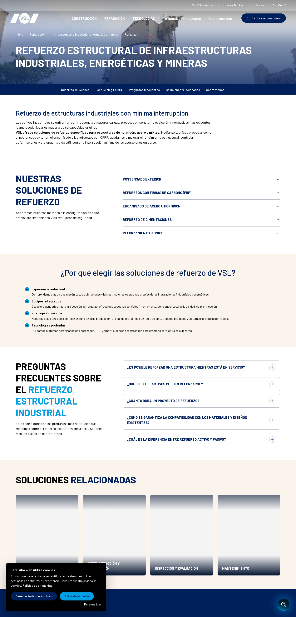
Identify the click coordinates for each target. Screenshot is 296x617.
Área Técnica (232, 5)
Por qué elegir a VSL (109, 90)
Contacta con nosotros (263, 18)
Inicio (19, 34)
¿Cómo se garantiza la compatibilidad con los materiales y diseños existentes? (187, 420)
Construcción (84, 18)
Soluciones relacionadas (183, 90)
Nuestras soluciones (75, 90)
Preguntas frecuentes (144, 90)
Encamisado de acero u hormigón (151, 206)
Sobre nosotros (220, 18)
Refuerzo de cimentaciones (147, 219)
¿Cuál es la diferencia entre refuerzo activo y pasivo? (176, 439)
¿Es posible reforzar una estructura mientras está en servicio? (186, 367)
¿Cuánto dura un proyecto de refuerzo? (163, 401)
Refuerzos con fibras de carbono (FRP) (157, 193)
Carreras (258, 5)
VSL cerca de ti (203, 5)
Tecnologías (143, 18)
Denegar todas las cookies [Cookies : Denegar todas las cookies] (34, 596)
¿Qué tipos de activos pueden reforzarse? (165, 384)
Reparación (114, 18)
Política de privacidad (37, 585)
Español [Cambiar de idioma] (279, 5)
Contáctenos (215, 90)
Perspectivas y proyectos (181, 18)
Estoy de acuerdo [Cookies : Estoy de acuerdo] (77, 596)
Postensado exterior (142, 179)
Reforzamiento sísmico (143, 233)
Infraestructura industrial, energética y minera (85, 34)
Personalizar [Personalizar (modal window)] (92, 604)
